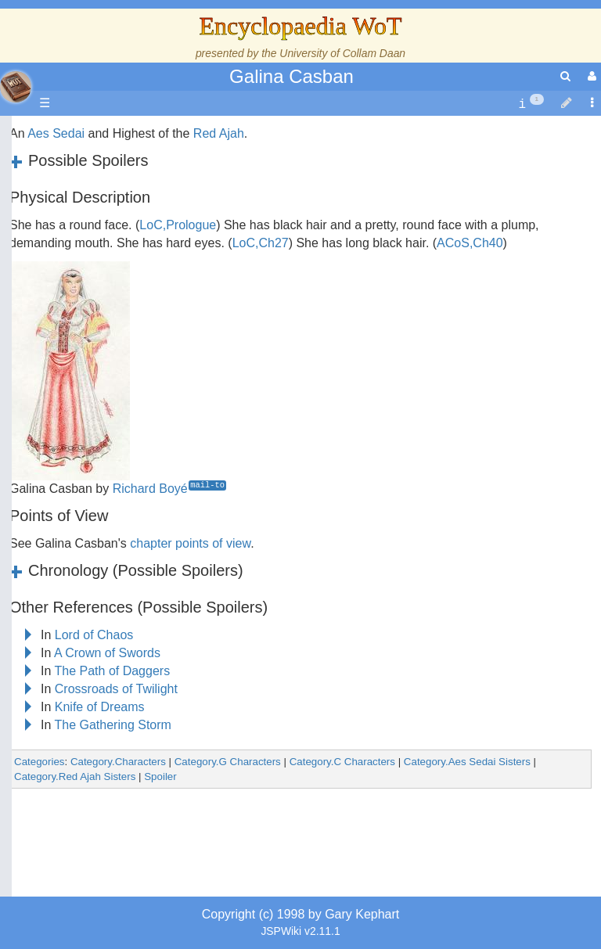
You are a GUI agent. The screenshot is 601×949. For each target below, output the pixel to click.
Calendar (99, 303)
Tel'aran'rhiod (111, 606)
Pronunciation (112, 660)
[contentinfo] (531, 104)
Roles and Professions (137, 499)
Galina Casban (291, 76)
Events (93, 320)
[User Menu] (590, 76)
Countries (132, 374)
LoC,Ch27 (260, 243)
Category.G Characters (228, 761)
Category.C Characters (342, 761)
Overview (132, 356)
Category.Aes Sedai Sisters (467, 761)
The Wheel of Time (126, 249)
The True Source (120, 267)
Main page (72, 133)
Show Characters (122, 445)
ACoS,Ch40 (470, 243)
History (93, 285)
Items (89, 552)
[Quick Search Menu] (565, 76)
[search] (565, 76)
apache (15, 86)
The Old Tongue (119, 392)
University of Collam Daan (342, 53)
